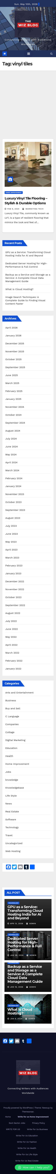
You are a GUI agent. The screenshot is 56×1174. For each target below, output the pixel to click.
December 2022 (14, 581)
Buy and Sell (12, 708)
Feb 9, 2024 (13, 209)
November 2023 (14, 494)
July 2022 (11, 621)
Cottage (9, 732)
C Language (12, 716)
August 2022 (12, 613)
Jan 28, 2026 (17, 955)
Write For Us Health (27, 1148)
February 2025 (13, 391)
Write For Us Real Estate (26, 1161)
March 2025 (12, 383)
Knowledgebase (14, 787)
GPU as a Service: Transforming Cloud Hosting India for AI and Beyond (25, 912)
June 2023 (11, 533)
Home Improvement (14, 192)
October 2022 (13, 597)
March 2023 (12, 557)
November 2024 (14, 406)
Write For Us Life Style (26, 1154)
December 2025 (14, 343)
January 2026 (13, 335)
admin (31, 923)
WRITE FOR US (13, 1129)
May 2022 (11, 636)
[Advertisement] (28, 100)
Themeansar (27, 1112)
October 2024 (13, 414)
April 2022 (11, 644)
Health (9, 756)
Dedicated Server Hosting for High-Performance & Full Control (24, 944)
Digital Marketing (15, 740)
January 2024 (13, 486)
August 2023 (12, 518)
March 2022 (12, 652)
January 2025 (13, 399)
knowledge (11, 779)
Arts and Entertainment (19, 692)
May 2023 (11, 541)
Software (10, 819)
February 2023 (13, 565)
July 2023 (11, 525)
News (8, 803)
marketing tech (32, 209)
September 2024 (15, 422)
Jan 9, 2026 (16, 1019)
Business (10, 700)
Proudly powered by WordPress (18, 1108)
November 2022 (14, 589)
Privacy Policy (38, 1123)
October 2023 (13, 502)
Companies (12, 724)
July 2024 (11, 438)
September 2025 (15, 367)
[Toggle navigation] (28, 53)
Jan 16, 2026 (16, 987)
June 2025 (11, 375)
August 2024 (12, 430)
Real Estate (12, 811)
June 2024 (11, 446)
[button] (51, 53)
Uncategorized (13, 843)
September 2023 (15, 510)
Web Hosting (12, 851)
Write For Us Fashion (27, 1142)
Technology (12, 827)
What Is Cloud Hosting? (19, 289)
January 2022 (13, 668)
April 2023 (11, 549)
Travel (8, 835)
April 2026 (11, 327)
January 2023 (13, 573)
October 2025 (13, 359)
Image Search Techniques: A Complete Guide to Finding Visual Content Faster (25, 300)
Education (11, 748)
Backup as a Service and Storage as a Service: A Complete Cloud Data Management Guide (27, 278)
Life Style (11, 795)
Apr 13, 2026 (16, 923)
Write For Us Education (27, 1135)
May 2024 (11, 454)
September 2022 (15, 605)
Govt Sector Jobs (17, 1123)
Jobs (8, 771)
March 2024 (12, 470)
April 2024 (11, 462)
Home (8, 1117)
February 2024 (13, 478)
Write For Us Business (37, 1129)
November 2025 (14, 351)
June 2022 (11, 629)
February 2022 (13, 660)
